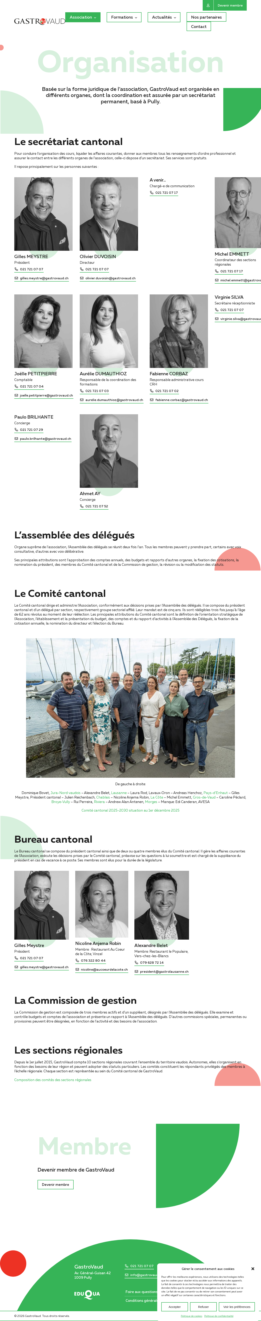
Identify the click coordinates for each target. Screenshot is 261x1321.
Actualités (162, 16)
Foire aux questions (142, 1292)
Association (81, 16)
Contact (199, 26)
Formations (122, 16)
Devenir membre (230, 5)
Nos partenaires (206, 16)
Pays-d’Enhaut (215, 793)
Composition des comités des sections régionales (52, 1080)
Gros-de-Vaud (204, 797)
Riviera (99, 802)
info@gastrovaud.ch (146, 1275)
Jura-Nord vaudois (66, 793)
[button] (253, 1287)
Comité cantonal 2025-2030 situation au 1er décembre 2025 (130, 810)
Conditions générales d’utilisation (153, 1300)
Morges (151, 802)
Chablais (103, 797)
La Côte (156, 797)
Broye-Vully (60, 802)
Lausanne (119, 793)
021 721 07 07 (142, 1266)
